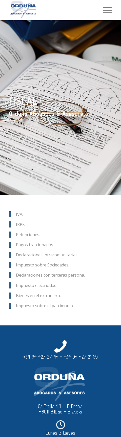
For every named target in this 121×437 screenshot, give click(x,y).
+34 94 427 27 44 (40, 357)
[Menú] (105, 10)
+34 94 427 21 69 (81, 357)
